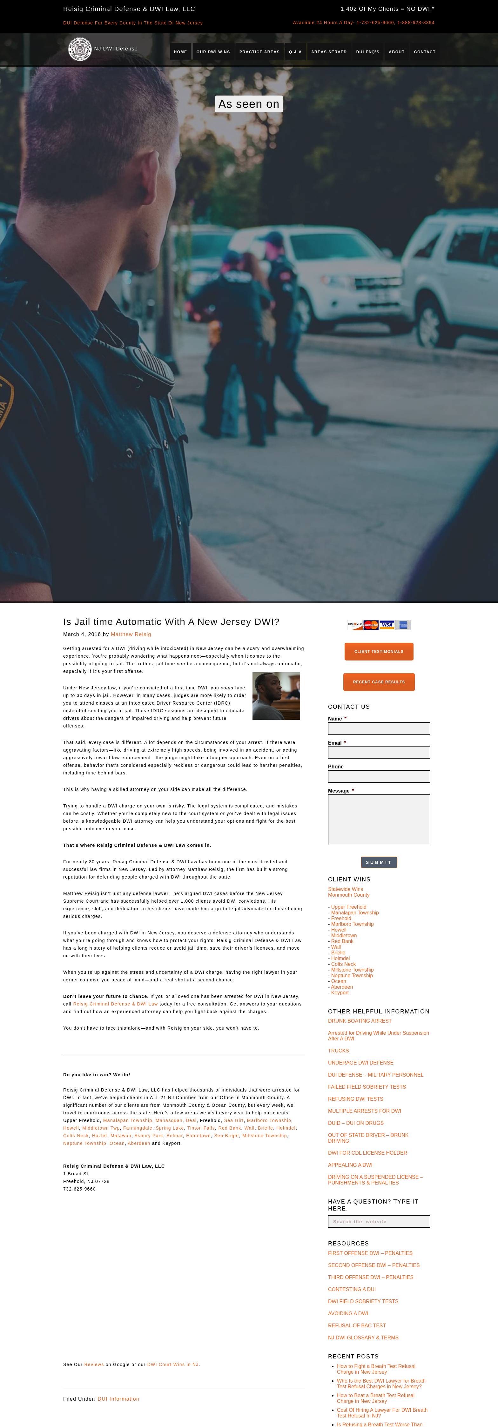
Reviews (94, 1364)
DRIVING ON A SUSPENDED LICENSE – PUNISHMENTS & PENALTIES (375, 1179)
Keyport (340, 992)
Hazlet (99, 1135)
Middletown (344, 935)
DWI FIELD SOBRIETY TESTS (363, 1301)
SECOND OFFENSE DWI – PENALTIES (374, 1265)
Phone (336, 766)
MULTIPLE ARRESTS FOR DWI (364, 1111)
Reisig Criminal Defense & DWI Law (115, 1003)
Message (341, 790)
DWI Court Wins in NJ (173, 1364)
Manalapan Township (127, 1120)
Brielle (265, 1128)
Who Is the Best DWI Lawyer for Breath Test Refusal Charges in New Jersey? (381, 1383)
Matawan (121, 1135)
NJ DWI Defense (116, 48)
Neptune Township (84, 1143)
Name (337, 718)
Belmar (174, 1135)
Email (337, 743)
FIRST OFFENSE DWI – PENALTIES (370, 1253)
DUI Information (119, 1399)
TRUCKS (338, 1050)
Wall (250, 1128)
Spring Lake (170, 1128)
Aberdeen (139, 1143)
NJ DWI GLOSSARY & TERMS (363, 1337)
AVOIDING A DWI (348, 1313)
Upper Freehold (349, 907)
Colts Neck (76, 1135)
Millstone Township (264, 1135)
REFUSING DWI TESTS (355, 1099)
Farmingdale (137, 1128)
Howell (71, 1128)
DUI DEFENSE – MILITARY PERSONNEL (376, 1075)
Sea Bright (226, 1135)
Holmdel (285, 1128)
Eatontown (198, 1135)
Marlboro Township (269, 1120)
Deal (191, 1120)
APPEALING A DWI (350, 1165)
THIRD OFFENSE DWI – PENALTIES (371, 1277)
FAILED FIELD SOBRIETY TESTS (367, 1087)
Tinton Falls (201, 1128)
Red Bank (229, 1128)
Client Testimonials (379, 651)
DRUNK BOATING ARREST (360, 1021)
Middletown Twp (101, 1128)
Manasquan (169, 1120)
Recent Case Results (379, 682)
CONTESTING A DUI (352, 1289)
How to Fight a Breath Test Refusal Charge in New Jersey (376, 1369)
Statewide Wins (345, 889)
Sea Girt (234, 1120)
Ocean (117, 1143)
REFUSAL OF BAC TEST (357, 1325)
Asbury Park (148, 1135)
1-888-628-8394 (416, 22)
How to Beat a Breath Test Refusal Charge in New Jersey (375, 1398)
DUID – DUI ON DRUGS (356, 1123)
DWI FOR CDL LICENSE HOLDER (367, 1153)
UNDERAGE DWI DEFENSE (361, 1062)
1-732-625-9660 (375, 22)
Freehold (341, 918)
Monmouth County (349, 895)
